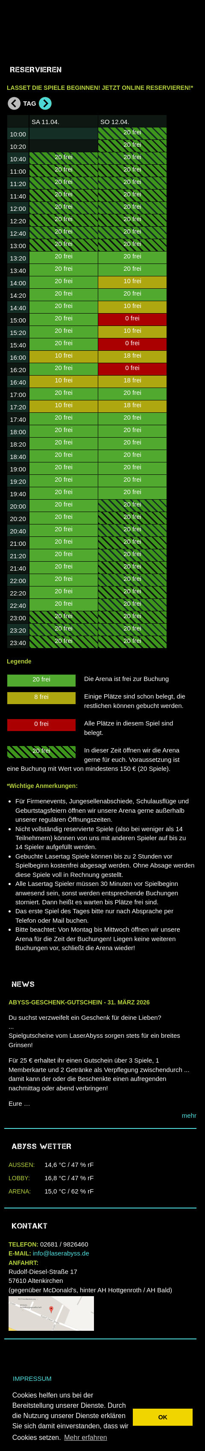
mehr (189, 1115)
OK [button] (162, 1417)
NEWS (23, 984)
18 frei (132, 355)
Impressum (32, 1378)
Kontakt (30, 1226)
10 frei (64, 355)
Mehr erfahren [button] (85, 1437)
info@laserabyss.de (61, 1253)
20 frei (64, 156)
